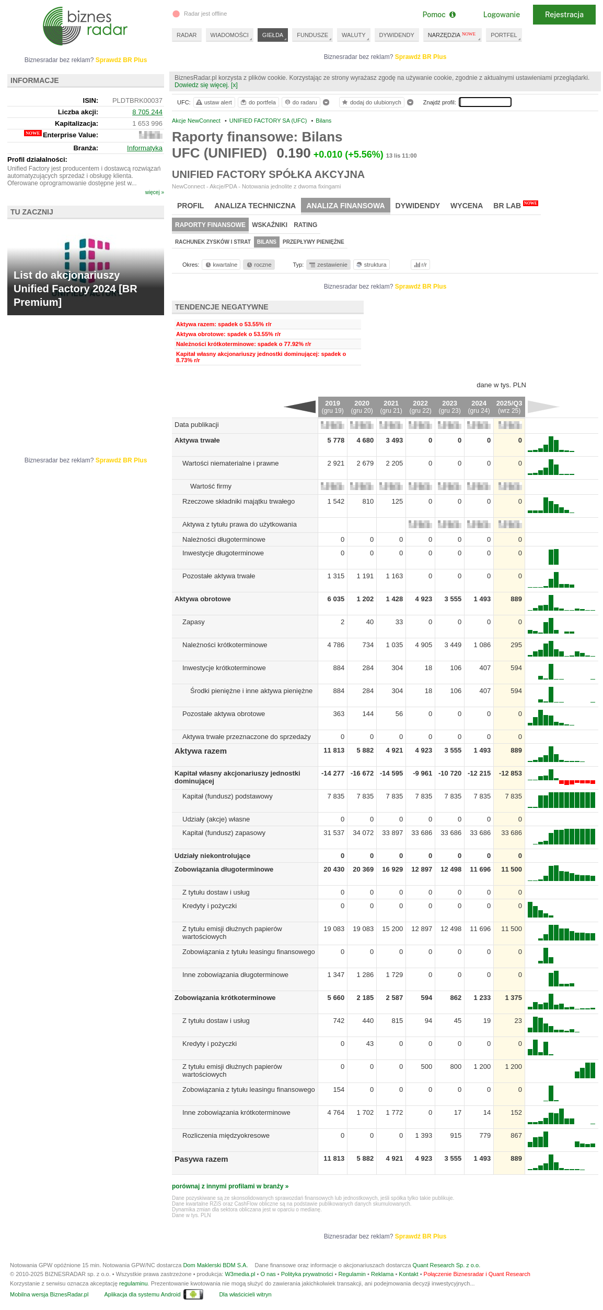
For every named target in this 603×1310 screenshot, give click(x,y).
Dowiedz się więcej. (202, 85)
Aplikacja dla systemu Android (142, 1294)
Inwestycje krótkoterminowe (224, 668)
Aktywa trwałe (197, 440)
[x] (234, 85)
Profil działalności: (37, 159)
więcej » (154, 192)
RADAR (187, 35)
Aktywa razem (201, 750)
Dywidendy (418, 205)
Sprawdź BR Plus (421, 57)
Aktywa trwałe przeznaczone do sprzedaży (246, 737)
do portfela (257, 102)
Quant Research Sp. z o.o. (447, 1265)
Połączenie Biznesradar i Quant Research (477, 1274)
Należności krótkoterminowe (225, 645)
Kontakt (408, 1274)
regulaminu (133, 1283)
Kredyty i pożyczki (209, 906)
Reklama (382, 1274)
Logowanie (501, 14)
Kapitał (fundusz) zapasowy (223, 833)
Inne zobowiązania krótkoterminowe (236, 1112)
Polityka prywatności (307, 1274)
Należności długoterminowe (223, 539)
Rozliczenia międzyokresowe (226, 1135)
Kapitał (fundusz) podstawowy (227, 796)
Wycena (466, 205)
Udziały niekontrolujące (212, 856)
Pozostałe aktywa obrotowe (223, 714)
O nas (267, 1274)
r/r (419, 264)
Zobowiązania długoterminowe (224, 869)
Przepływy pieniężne (313, 242)
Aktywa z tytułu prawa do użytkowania (239, 524)
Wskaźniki (269, 225)
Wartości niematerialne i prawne (230, 463)
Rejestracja (564, 14)
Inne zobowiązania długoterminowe (235, 975)
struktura (371, 264)
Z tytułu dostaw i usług (216, 892)
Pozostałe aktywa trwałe (218, 576)
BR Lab (515, 205)
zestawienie (327, 264)
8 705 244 (147, 112)
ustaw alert (213, 102)
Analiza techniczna (255, 205)
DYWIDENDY (396, 35)
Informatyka (145, 148)
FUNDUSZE (312, 35)
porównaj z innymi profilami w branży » (230, 1186)
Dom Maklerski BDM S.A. (215, 1265)
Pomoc (438, 14)
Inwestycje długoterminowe (223, 553)
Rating (305, 225)
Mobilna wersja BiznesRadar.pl (49, 1294)
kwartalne (221, 264)
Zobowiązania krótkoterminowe (225, 998)
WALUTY (353, 35)
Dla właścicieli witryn (245, 1294)
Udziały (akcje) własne (216, 819)
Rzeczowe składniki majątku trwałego (238, 501)
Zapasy (193, 622)
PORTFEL (504, 35)
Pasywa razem (201, 1158)
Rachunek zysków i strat (213, 242)
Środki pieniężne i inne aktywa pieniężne (251, 691)
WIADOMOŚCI (230, 35)
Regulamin (352, 1274)
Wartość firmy (210, 486)
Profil (190, 205)
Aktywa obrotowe (203, 599)
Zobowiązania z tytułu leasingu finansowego (248, 952)
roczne (258, 264)
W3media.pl (240, 1274)
